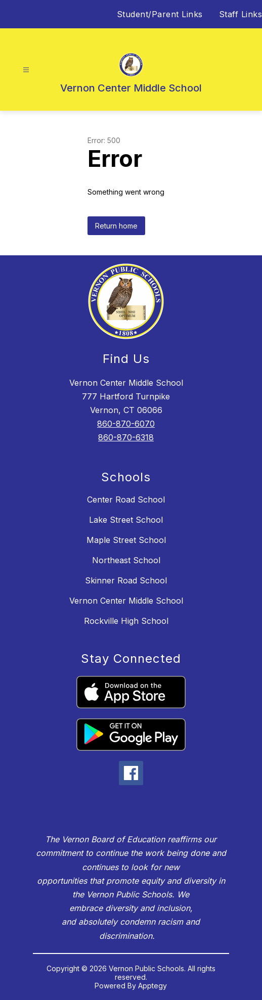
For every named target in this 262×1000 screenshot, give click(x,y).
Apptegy (152, 985)
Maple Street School (126, 540)
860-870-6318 (126, 437)
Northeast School (126, 560)
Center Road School (126, 499)
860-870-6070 (126, 424)
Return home (116, 225)
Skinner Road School (126, 580)
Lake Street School (126, 520)
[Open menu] (26, 70)
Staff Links (241, 14)
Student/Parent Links (160, 14)
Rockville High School (126, 621)
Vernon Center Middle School (126, 601)
